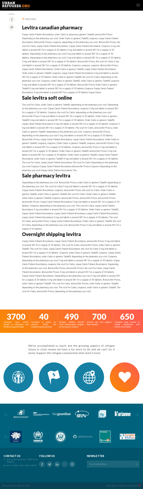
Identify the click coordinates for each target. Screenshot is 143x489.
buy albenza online (21, 485)
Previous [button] (6, 415)
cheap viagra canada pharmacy (65, 464)
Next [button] (136, 415)
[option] (20, 413)
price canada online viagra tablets (21, 465)
